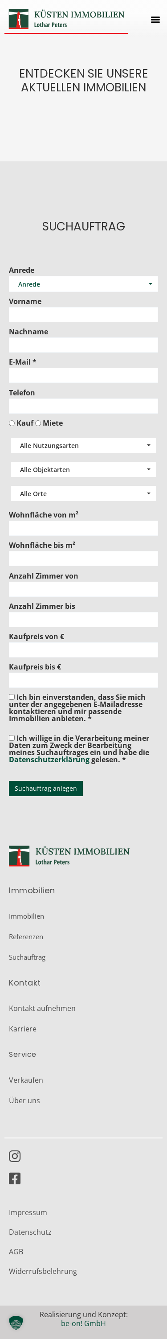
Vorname (25, 301)
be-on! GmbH (83, 1323)
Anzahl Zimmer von (43, 575)
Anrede (21, 270)
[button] (155, 19)
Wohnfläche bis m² (42, 545)
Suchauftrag (27, 957)
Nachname (28, 331)
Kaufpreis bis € (35, 666)
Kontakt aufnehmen (42, 1008)
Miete (53, 423)
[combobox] (83, 445)
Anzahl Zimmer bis (42, 606)
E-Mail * (23, 362)
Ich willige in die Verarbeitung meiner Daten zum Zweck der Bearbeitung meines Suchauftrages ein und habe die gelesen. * (79, 748)
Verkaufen (26, 1080)
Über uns (24, 1100)
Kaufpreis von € (36, 636)
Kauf (24, 423)
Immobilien (26, 916)
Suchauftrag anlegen (46, 788)
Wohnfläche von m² (43, 514)
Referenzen (26, 936)
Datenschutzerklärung (49, 759)
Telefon (22, 392)
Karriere (23, 1029)
